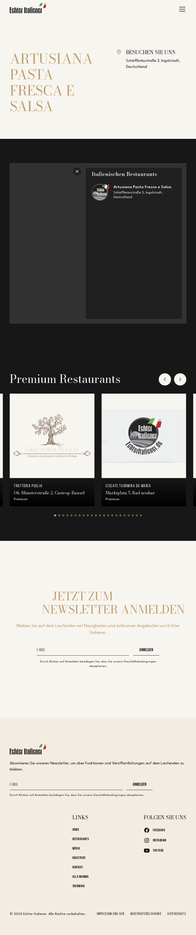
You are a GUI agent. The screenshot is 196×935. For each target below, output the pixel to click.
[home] (28, 9)
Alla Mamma (80, 877)
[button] (181, 9)
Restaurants (80, 839)
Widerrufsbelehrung (145, 914)
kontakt (77, 867)
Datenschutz (176, 914)
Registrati (79, 858)
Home (75, 830)
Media (76, 849)
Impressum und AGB (110, 914)
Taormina (78, 886)
